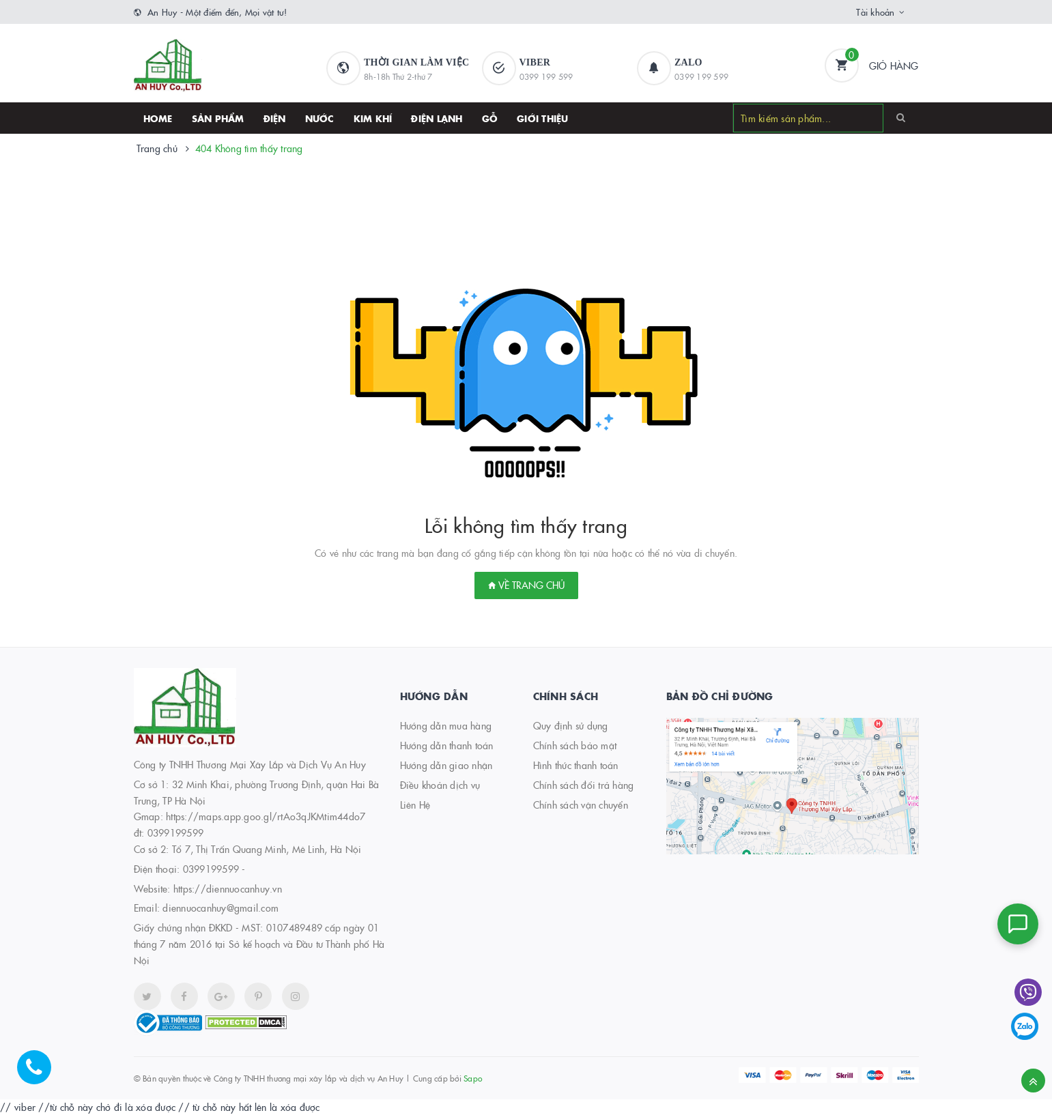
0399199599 (211, 868)
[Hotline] (41, 1074)
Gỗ (490, 118)
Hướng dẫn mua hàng (446, 725)
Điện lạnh (436, 118)
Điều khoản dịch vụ (440, 785)
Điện (275, 118)
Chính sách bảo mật (575, 745)
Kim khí (373, 118)
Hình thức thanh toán (576, 765)
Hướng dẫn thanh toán (447, 745)
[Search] (901, 117)
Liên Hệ (415, 804)
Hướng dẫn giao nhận (446, 765)
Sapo (473, 1078)
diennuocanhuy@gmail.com (220, 907)
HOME (158, 118)
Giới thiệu (543, 118)
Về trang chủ (526, 585)
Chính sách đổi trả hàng (583, 785)
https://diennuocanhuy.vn (227, 888)
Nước (320, 118)
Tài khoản (875, 11)
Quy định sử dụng (570, 725)
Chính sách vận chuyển (580, 804)
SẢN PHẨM (218, 118)
